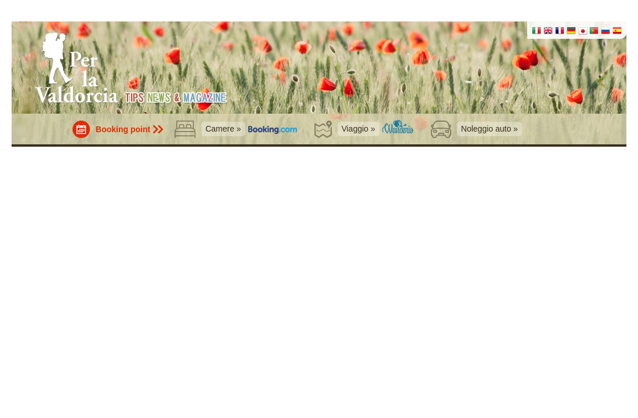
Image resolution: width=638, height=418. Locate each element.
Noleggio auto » (489, 128)
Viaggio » (358, 128)
